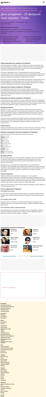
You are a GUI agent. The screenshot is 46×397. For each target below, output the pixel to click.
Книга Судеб (3, 369)
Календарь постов (5, 309)
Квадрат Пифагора (5, 372)
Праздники (3, 315)
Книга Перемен (4, 371)
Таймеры (3, 365)
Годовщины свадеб (5, 311)
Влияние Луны (4, 352)
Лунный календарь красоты (7, 349)
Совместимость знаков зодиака (9, 276)
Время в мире (4, 361)
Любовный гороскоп (7, 282)
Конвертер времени (5, 364)
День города (3, 318)
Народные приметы (5, 386)
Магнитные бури (4, 356)
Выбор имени (4, 321)
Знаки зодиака (5, 274)
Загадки (2, 389)
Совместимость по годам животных (10, 295)
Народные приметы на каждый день (7, 385)
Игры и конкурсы (4, 391)
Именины (3, 323)
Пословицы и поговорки (6, 388)
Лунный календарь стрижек (7, 348)
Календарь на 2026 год (6, 305)
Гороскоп (4, 279)
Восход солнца (4, 359)
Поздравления (4, 316)
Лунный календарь (5, 346)
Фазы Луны (3, 351)
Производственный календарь (7, 306)
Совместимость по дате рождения (10, 292)
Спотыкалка (3, 380)
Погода (2, 357)
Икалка (2, 377)
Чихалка (2, 374)
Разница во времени (5, 362)
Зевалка (2, 378)
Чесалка (2, 375)
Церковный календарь (6, 308)
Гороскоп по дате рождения (8, 287)
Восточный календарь (7, 284)
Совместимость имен (7, 290)
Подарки (2, 392)
